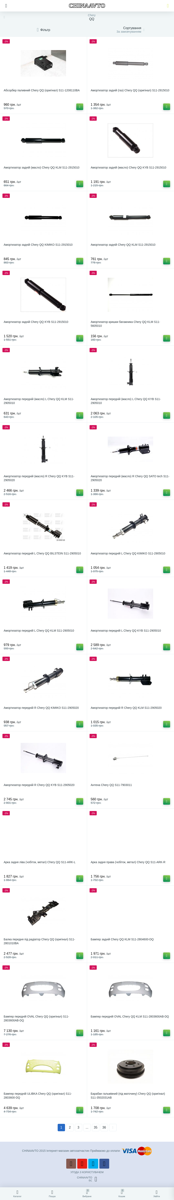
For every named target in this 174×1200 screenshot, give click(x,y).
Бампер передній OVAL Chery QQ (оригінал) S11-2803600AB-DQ (36, 1018)
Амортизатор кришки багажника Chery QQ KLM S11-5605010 (125, 323)
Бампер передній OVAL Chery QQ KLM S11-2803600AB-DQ (130, 1016)
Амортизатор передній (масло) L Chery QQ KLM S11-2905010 (39, 401)
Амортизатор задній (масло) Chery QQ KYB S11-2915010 (128, 167)
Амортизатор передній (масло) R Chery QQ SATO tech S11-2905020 (130, 478)
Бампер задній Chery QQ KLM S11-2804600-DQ (122, 939)
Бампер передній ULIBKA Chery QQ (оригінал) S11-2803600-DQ (38, 1095)
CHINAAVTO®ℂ (87, 1179)
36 (104, 1127)
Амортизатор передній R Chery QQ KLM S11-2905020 (126, 707)
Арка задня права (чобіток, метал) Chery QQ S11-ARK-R (128, 862)
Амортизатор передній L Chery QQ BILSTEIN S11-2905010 (42, 553)
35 (96, 1127)
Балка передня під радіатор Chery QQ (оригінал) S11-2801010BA (39, 941)
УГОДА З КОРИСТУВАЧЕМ (87, 1172)
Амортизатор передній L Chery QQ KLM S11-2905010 (39, 630)
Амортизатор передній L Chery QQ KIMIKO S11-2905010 (128, 553)
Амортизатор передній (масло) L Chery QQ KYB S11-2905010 (126, 401)
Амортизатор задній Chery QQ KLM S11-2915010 (123, 244)
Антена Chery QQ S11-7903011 (111, 785)
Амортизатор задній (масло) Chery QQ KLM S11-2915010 (41, 167)
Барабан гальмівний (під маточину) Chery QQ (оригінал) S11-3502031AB (128, 1095)
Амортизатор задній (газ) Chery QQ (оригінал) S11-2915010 (130, 90)
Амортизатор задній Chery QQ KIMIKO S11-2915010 (38, 244)
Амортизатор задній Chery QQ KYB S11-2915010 (36, 322)
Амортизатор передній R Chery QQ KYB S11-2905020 (39, 785)
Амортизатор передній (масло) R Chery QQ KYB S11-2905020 (39, 478)
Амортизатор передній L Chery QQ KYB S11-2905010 (126, 630)
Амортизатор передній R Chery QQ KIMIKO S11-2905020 (41, 707)
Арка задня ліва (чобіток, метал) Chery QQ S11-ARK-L (39, 862)
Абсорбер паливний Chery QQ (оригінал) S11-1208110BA (42, 90)
